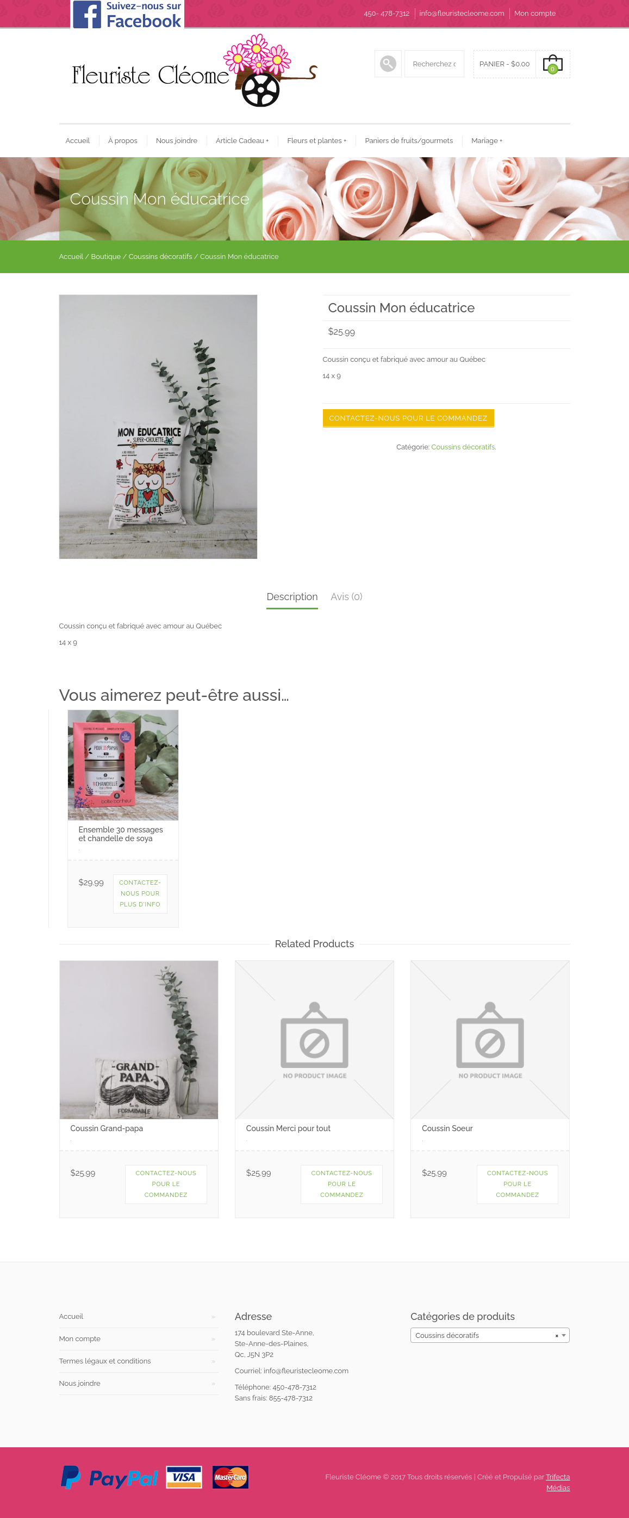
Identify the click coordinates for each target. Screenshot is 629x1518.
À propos (123, 141)
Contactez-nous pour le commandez (408, 418)
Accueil (78, 141)
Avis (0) (346, 596)
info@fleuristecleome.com (462, 13)
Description (291, 596)
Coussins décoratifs (160, 256)
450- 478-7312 (386, 13)
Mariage (486, 141)
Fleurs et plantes (316, 141)
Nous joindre (176, 141)
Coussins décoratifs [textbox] (486, 1335)
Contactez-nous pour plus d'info (140, 893)
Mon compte (535, 13)
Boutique (106, 256)
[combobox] (490, 1335)
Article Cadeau (242, 141)
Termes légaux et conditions (105, 1361)
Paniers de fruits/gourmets (409, 141)
